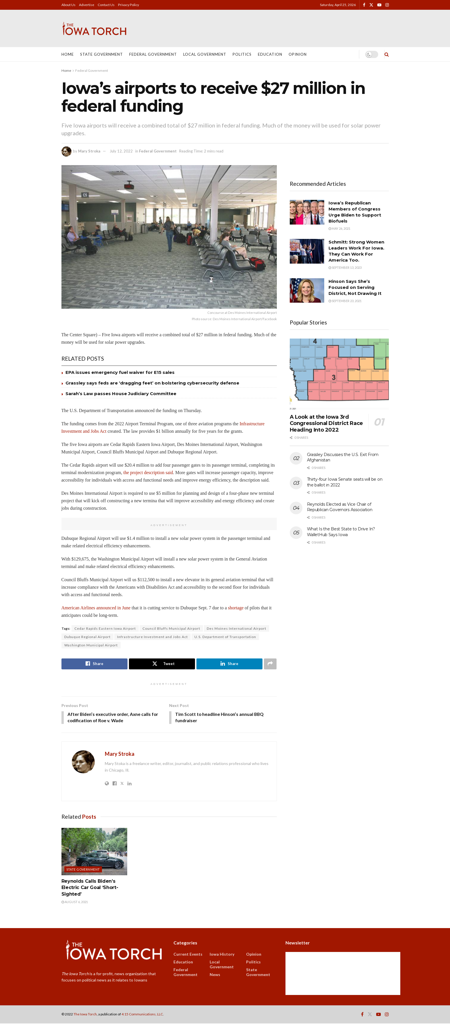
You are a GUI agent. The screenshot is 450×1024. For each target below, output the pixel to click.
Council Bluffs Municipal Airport (171, 628)
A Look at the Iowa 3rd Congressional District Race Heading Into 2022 (326, 423)
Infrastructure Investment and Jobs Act (152, 637)
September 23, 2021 (345, 301)
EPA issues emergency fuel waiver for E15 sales (120, 372)
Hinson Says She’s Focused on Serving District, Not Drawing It (355, 287)
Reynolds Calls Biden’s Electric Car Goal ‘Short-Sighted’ (89, 888)
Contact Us (106, 5)
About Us (68, 5)
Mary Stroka (89, 151)
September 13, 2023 (345, 267)
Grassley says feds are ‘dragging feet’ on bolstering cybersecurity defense (152, 383)
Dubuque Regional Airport (87, 637)
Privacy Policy (128, 5)
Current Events (187, 954)
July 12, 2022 (121, 151)
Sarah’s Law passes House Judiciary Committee (120, 393)
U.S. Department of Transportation (225, 637)
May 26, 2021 (339, 228)
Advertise (86, 5)
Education (270, 54)
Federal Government (153, 54)
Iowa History (222, 954)
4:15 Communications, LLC (142, 1015)
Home (67, 54)
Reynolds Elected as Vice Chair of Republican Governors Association (339, 507)
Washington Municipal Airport (91, 645)
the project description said (148, 472)
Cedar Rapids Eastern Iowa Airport (105, 628)
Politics (242, 54)
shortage (236, 607)
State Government (101, 54)
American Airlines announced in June (96, 607)
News (215, 975)
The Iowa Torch (85, 1015)
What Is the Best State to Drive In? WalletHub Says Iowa (341, 531)
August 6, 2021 (74, 902)
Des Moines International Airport (236, 628)
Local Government (204, 54)
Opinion (298, 54)
